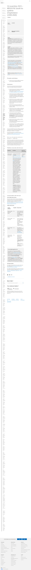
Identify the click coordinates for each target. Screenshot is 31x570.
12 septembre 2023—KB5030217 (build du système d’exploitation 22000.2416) (4, 139)
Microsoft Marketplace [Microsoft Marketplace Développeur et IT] (13, 561)
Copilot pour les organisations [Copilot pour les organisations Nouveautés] (4, 547)
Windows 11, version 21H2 (3, 20)
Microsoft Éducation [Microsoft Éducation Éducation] (23, 543)
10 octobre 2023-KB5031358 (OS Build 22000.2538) (4, 124)
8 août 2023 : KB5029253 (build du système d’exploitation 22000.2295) (4, 156)
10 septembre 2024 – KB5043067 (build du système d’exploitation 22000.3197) (4, 37)
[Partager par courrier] (11, 274)
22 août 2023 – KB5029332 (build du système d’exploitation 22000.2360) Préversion (4, 148)
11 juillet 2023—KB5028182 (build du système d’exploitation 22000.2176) (4, 173)
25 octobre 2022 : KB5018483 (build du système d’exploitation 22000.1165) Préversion (4, 311)
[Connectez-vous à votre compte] (30, 1)
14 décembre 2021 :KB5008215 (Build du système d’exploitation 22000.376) (4, 498)
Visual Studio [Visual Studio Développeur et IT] (12, 565)
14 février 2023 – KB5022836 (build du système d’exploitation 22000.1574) (4, 258)
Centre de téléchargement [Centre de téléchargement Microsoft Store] (13, 544)
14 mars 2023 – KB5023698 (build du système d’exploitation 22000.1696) (4, 241)
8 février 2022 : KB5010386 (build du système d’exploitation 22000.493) (4, 465)
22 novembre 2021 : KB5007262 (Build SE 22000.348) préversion (4, 505)
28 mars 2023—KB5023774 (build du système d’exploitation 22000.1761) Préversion (4, 232)
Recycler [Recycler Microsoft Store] (12, 549)
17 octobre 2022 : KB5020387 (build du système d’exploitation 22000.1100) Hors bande (4, 320)
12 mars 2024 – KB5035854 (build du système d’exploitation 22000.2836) (4, 83)
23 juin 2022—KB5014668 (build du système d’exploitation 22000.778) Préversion (4, 385)
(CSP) (13, 160)
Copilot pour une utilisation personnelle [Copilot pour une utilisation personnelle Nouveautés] (5, 548)
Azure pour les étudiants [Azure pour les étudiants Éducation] (23, 552)
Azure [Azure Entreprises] (1, 558)
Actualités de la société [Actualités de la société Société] (23, 557)
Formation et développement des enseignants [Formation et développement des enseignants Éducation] (25, 549)
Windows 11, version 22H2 (4, 18)
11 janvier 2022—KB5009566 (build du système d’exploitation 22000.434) (4, 490)
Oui (19, 539)
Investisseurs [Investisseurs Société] (22, 559)
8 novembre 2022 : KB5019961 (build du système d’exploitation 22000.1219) (4, 302)
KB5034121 (23, 156)
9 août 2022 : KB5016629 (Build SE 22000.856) (4, 362)
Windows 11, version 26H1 (4, 8)
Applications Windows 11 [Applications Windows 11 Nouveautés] (3, 552)
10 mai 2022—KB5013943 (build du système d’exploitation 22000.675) (4, 419)
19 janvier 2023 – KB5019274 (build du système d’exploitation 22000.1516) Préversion (4, 267)
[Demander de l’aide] (3, 1)
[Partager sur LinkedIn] (9, 274)
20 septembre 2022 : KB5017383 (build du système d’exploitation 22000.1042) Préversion (4, 337)
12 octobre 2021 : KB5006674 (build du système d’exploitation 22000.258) (4, 527)
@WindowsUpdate (15, 66)
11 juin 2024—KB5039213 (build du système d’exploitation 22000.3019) (4, 60)
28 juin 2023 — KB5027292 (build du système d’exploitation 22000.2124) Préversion (4, 182)
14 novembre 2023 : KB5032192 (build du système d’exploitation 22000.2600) (4, 116)
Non (24, 539)
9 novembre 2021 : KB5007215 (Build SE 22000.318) (4, 513)
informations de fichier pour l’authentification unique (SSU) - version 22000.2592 (15, 270)
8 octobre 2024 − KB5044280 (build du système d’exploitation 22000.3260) (4, 29)
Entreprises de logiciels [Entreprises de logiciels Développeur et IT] (13, 564)
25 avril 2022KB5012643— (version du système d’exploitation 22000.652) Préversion (4, 428)
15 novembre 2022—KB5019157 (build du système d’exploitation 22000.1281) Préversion (4, 293)
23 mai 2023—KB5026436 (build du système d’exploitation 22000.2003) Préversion (4, 199)
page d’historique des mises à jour (13, 65)
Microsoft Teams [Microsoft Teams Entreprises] (2, 563)
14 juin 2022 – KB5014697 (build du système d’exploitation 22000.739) (4, 401)
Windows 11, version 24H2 (4, 13)
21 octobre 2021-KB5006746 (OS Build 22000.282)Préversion (4, 519)
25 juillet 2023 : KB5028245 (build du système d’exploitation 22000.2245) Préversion (4, 165)
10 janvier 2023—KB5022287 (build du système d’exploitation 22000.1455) (4, 276)
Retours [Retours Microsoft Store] (12, 547)
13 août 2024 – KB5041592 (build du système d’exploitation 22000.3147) (4, 45)
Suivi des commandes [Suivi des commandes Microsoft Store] (13, 548)
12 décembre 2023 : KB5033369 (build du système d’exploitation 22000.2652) (4, 108)
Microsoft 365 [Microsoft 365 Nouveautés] (2, 549)
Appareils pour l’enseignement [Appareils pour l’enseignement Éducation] (24, 544)
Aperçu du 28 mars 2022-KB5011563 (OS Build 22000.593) (4, 442)
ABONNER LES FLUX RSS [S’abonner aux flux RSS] (11, 276)
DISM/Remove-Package (16, 252)
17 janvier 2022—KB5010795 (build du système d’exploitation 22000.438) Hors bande (4, 481)
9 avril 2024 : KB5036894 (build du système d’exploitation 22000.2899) (4, 76)
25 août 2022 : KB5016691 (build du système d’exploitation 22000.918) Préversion (4, 355)
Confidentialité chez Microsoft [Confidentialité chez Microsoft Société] (24, 558)
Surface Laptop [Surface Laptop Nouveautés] (2, 544)
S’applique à (9, 17)
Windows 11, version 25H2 (4, 10)
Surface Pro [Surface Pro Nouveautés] (2, 543)
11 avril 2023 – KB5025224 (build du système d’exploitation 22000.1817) (4, 224)
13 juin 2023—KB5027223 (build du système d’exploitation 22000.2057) (4, 190)
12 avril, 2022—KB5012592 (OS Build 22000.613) (4, 435)
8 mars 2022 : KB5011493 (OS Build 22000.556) (4, 448)
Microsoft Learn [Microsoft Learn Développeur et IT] (12, 557)
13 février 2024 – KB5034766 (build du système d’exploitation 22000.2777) (4, 92)
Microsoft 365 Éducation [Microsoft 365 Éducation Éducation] (23, 547)
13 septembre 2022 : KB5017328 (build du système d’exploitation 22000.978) (4, 347)
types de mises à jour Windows (12, 62)
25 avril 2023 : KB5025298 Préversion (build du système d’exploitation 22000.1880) (4, 216)
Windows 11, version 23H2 (4, 15)
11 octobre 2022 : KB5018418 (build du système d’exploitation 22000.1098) (4, 328)
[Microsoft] (15, 0)
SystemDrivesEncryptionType (17, 157)
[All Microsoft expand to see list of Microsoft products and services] (1, 1)
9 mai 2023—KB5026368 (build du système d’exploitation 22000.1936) (4, 207)
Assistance (2, 2)
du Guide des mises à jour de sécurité (18, 133)
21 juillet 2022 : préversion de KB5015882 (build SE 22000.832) (4, 369)
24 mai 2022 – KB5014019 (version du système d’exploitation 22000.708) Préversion (4, 410)
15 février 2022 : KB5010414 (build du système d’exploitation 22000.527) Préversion (4, 456)
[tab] (10, 289)
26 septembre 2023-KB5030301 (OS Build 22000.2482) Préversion (4, 130)
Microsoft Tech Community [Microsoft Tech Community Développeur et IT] (13, 560)
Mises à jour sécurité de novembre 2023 (14, 134)
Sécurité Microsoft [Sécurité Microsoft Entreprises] (3, 557)
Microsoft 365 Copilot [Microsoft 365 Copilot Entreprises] (3, 562)
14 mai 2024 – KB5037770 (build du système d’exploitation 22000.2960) (4, 68)
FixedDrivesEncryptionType (16, 155)
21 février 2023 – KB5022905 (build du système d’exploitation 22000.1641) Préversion (4, 249)
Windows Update (14, 257)
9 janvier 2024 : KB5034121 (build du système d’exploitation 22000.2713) (4, 100)
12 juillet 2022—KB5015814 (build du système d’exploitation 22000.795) (4, 376)
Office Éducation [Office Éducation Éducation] (22, 548)
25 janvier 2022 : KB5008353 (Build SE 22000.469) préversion (4, 472)
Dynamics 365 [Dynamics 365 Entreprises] (2, 559)
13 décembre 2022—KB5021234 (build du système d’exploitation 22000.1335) (4, 284)
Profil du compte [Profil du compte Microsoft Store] (12, 543)
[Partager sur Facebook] (7, 274)
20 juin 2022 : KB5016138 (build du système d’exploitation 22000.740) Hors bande (4, 394)
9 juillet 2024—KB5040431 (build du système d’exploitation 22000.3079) (4, 53)
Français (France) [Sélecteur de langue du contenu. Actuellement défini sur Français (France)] (3, 567)
